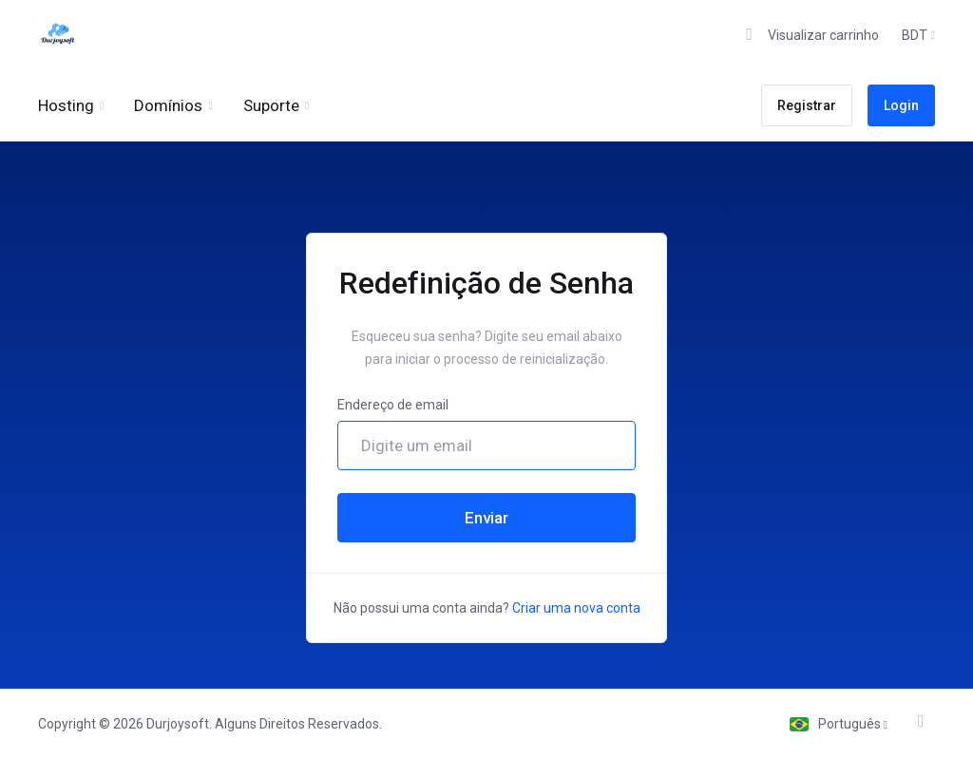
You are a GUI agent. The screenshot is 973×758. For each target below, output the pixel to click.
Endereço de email (392, 404)
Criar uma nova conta (576, 608)
